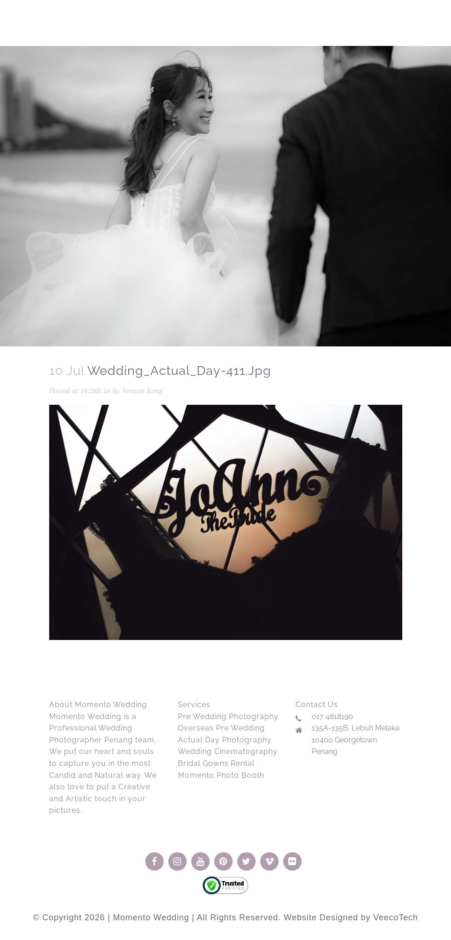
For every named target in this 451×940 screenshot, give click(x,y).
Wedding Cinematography (228, 751)
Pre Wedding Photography (228, 716)
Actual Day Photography (225, 740)
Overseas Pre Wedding (221, 728)
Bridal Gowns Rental (216, 763)
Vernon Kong (142, 390)
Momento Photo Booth (221, 775)
